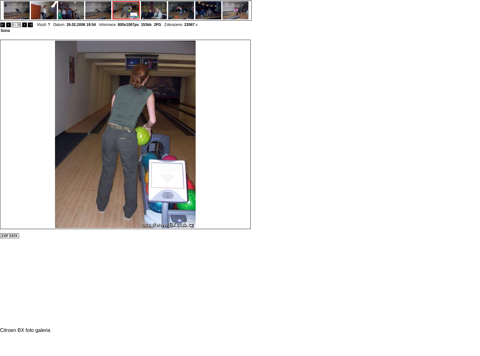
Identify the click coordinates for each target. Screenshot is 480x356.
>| (30, 25)
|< (2, 25)
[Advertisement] (269, 133)
